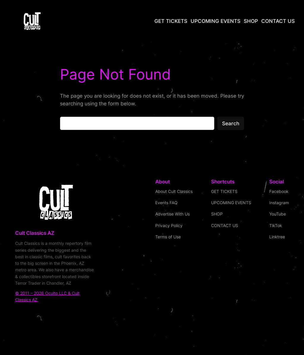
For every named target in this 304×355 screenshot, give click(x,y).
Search (230, 123)
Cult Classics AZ (34, 233)
